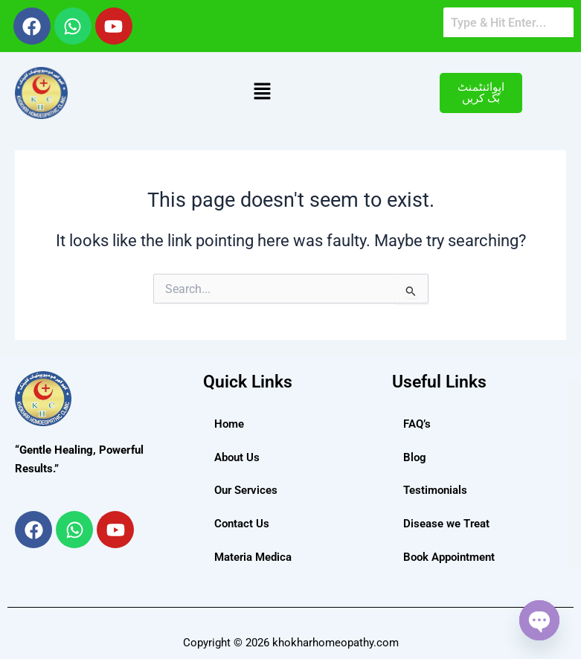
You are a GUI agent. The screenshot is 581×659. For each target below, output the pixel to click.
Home (229, 424)
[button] (262, 93)
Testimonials (435, 490)
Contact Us (241, 523)
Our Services (245, 490)
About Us (237, 457)
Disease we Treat (446, 523)
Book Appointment (449, 557)
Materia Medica (253, 557)
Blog (414, 457)
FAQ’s (417, 424)
